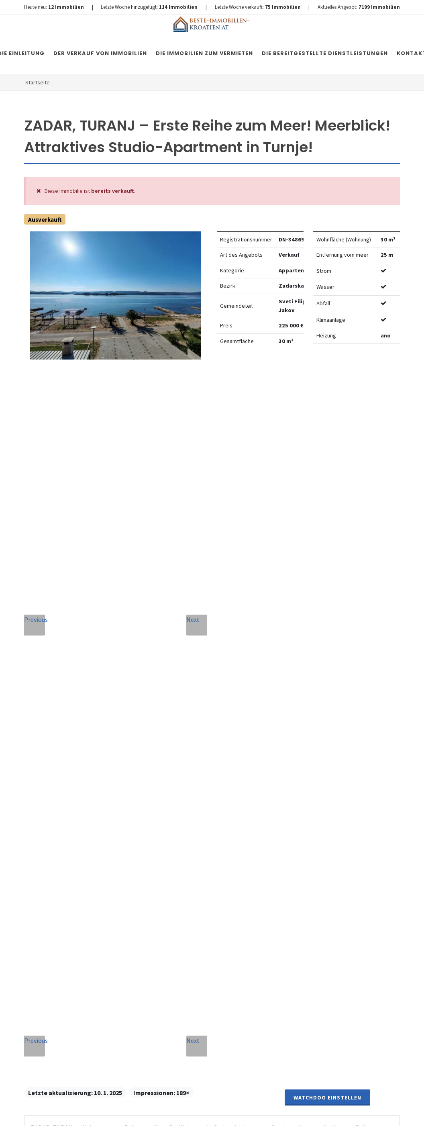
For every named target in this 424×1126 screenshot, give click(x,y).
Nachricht (144, 807)
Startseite (37, 82)
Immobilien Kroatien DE (167, 1112)
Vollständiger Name (149, 730)
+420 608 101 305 (73, 823)
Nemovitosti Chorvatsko (231, 1112)
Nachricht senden (196, 965)
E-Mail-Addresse (231, 728)
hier (370, 880)
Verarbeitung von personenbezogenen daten (185, 898)
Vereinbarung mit (185, 898)
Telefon (139, 770)
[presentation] (196, 932)
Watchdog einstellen (327, 379)
